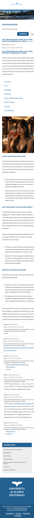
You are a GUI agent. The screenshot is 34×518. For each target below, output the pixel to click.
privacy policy (11, 510)
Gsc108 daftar (9, 110)
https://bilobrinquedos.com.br (14, 98)
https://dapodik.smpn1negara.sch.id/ (17, 364)
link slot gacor (11, 367)
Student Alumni (8, 459)
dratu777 (9, 434)
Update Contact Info (9, 470)
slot (6, 85)
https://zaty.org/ (14, 383)
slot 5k (9, 369)
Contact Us (7, 466)
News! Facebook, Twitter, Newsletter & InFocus (15, 462)
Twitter (18, 513)
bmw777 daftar (9, 102)
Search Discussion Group (9, 29)
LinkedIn (17, 515)
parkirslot (8, 94)
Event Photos (7, 456)
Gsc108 (7, 106)
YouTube (26, 513)
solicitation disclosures (20, 508)
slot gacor (8, 81)
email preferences (21, 510)
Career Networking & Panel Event (13, 449)
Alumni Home (9, 445)
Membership (7, 452)
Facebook (10, 513)
